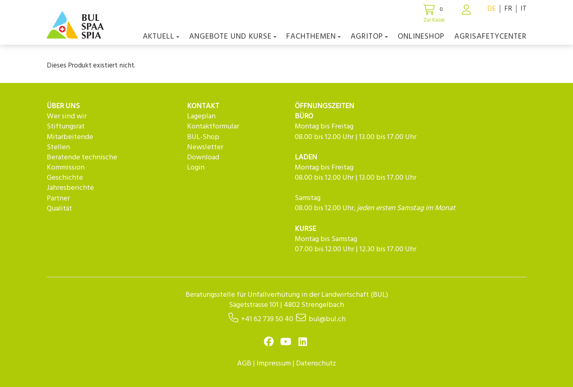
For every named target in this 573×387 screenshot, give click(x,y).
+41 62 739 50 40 (267, 319)
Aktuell (161, 36)
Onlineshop (421, 36)
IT (524, 8)
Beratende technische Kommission (82, 163)
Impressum (274, 364)
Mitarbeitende (70, 137)
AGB (244, 364)
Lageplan (201, 116)
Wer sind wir (67, 116)
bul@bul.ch (327, 319)
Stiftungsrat (66, 127)
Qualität (59, 209)
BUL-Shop (203, 137)
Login (196, 168)
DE (491, 8)
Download (203, 157)
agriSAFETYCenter (490, 36)
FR (508, 8)
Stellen (58, 147)
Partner (58, 198)
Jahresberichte (70, 188)
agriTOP (369, 36)
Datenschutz (316, 364)
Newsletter (205, 147)
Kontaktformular (213, 127)
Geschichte (65, 178)
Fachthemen (313, 36)
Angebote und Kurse (233, 36)
